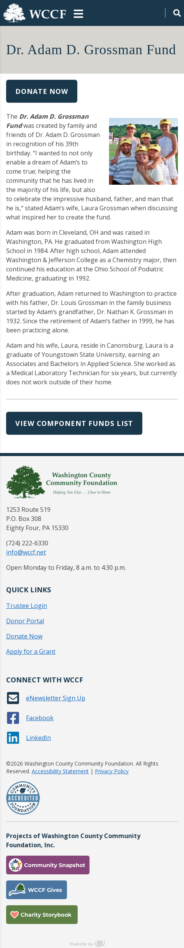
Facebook (40, 718)
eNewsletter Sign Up (55, 698)
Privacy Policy (112, 771)
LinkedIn (38, 738)
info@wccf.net (26, 552)
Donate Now (41, 91)
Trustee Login (26, 605)
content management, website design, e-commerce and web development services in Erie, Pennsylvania (92, 943)
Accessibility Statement (60, 771)
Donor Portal (25, 621)
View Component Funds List (74, 423)
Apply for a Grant (30, 651)
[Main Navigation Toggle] (78, 13)
